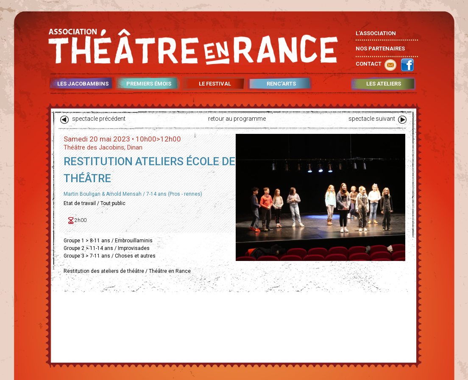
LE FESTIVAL (215, 84)
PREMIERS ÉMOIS (148, 84)
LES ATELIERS (383, 84)
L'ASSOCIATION (376, 33)
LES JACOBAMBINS (83, 84)
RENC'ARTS (281, 84)
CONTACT (369, 64)
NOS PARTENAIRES (380, 48)
